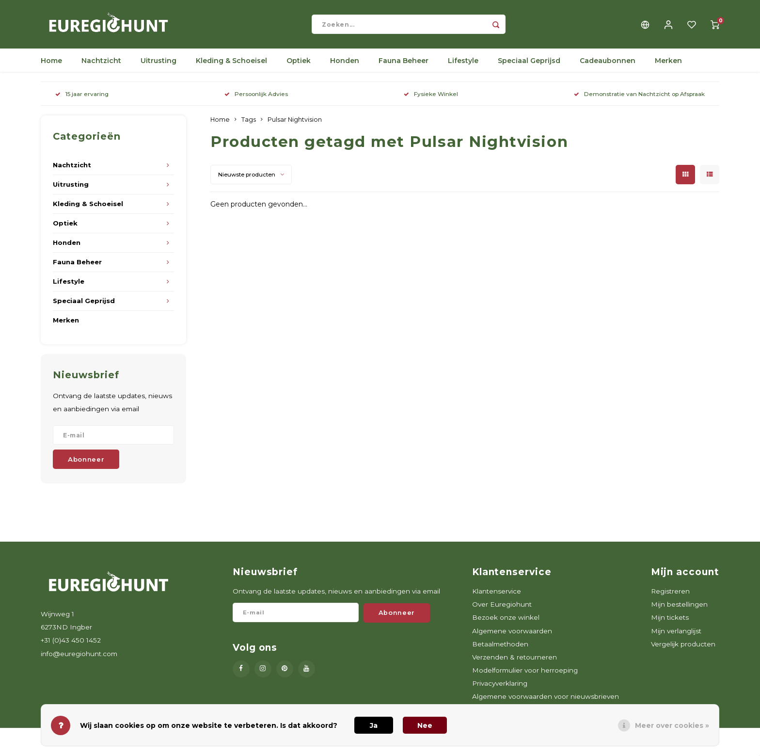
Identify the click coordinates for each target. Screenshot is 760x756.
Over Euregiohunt (502, 609)
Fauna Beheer (403, 65)
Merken (668, 65)
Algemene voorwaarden (512, 636)
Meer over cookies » (672, 725)
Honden (344, 65)
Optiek (298, 65)
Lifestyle (463, 65)
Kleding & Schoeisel (231, 65)
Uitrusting (158, 65)
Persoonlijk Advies (256, 98)
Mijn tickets (670, 622)
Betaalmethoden (500, 649)
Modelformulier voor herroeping (525, 675)
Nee (424, 725)
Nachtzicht (101, 65)
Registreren (670, 596)
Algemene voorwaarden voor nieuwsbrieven (545, 701)
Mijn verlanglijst (676, 636)
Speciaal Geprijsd (529, 65)
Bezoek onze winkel (505, 622)
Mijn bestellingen (679, 609)
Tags (248, 124)
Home (51, 65)
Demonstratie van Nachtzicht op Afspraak (639, 98)
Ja (374, 725)
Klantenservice (496, 596)
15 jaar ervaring (82, 98)
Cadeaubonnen (607, 65)
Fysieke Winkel (431, 98)
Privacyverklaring (499, 688)
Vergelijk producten (683, 649)
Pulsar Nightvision (295, 124)
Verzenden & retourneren (514, 662)
